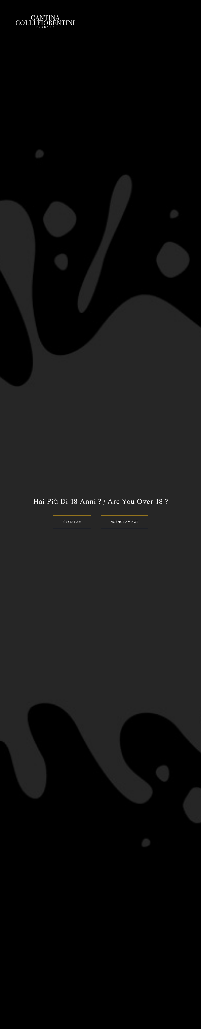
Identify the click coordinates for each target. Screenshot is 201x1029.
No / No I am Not (124, 521)
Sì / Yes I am (72, 521)
